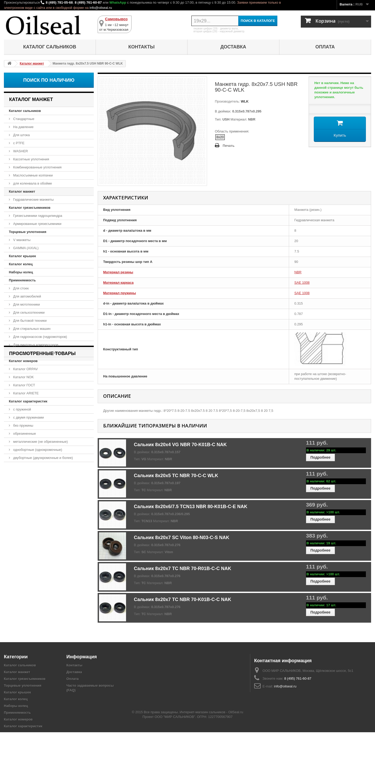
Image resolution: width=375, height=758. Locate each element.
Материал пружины (119, 293)
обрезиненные (24, 433)
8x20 (220, 137)
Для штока (21, 135)
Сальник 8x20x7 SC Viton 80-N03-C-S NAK (181, 537)
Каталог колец (21, 264)
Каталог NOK (23, 377)
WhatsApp (117, 2)
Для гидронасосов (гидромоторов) (39, 337)
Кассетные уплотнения (30, 159)
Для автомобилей (26, 296)
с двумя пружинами (28, 417)
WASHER (20, 151)
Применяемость (22, 280)
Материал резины (118, 272)
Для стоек (20, 288)
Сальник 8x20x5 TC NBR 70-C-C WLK (176, 475)
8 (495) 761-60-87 (88, 2)
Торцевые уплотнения (27, 232)
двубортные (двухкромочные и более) (42, 458)
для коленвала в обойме (32, 183)
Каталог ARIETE (25, 393)
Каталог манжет (22, 191)
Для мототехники (26, 304)
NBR (297, 272)
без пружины (22, 425)
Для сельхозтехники (28, 312)
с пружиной (21, 409)
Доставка (233, 46)
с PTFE (18, 143)
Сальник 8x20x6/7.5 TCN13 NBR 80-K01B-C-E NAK (190, 506)
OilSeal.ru (235, 738)
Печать (228, 146)
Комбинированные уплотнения (36, 167)
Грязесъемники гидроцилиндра (37, 216)
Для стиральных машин (31, 329)
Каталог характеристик (28, 401)
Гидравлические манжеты (33, 199)
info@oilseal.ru (101, 8)
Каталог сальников (49, 46)
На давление (23, 127)
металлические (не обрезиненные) (40, 442)
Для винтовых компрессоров (35, 345)
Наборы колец (21, 272)
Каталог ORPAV (25, 369)
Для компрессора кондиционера (38, 353)
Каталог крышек (22, 256)
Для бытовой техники (29, 321)
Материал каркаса (118, 283)
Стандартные (23, 119)
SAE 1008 (302, 283)
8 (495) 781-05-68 (59, 2)
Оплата (325, 46)
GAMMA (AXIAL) (25, 248)
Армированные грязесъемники (36, 224)
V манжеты (21, 240)
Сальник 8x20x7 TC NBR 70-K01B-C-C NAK (182, 599)
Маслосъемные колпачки (32, 175)
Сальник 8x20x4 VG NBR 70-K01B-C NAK (180, 444)
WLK (244, 101)
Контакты (141, 46)
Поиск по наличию (48, 80)
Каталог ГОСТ (23, 385)
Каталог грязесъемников (29, 208)
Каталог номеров (23, 361)
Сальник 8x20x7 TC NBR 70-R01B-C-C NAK (182, 568)
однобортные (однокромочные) (37, 450)
